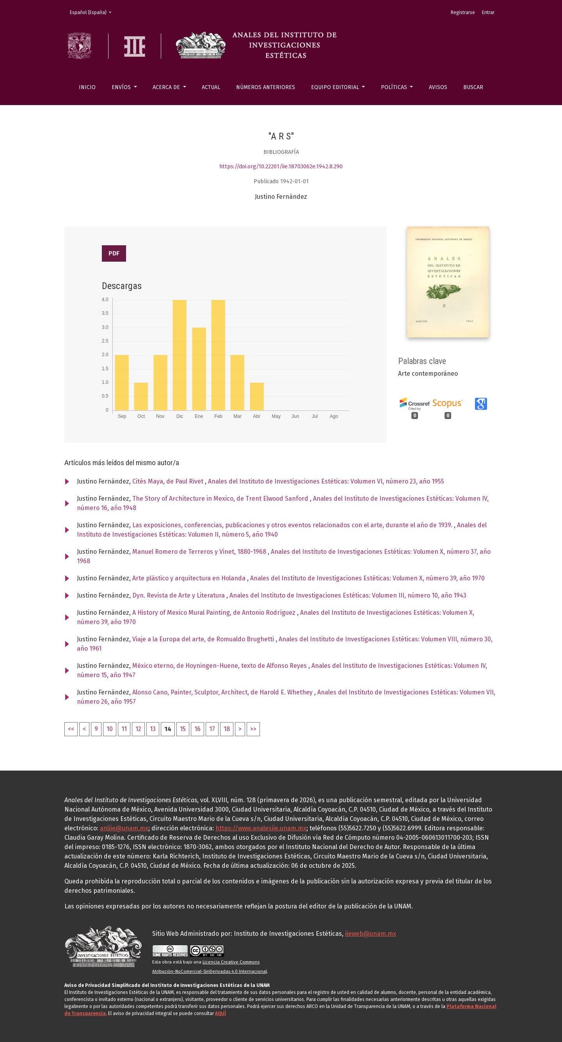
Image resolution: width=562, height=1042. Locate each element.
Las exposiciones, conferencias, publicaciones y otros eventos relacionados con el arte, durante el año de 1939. (293, 525)
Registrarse (463, 12)
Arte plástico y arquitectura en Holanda (189, 578)
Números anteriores (265, 87)
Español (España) (92, 12)
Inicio (87, 87)
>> (253, 729)
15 (183, 729)
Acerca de (167, 87)
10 (110, 729)
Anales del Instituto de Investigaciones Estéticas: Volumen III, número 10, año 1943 (347, 595)
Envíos (122, 87)
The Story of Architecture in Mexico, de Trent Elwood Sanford (221, 498)
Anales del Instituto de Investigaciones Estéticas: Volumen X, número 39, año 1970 (367, 578)
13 (153, 729)
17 (212, 729)
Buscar (473, 87)
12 (138, 729)
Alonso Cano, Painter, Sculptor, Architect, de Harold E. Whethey (223, 692)
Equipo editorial (336, 87)
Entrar (488, 12)
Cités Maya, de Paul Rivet (168, 481)
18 (227, 729)
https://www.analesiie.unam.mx (260, 828)
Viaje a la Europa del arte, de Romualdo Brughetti (204, 639)
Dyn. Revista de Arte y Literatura (179, 595)
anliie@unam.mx (124, 828)
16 (197, 729)
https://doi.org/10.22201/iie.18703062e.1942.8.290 (281, 166)
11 (124, 729)
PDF (113, 253)
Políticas (395, 87)
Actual (211, 87)
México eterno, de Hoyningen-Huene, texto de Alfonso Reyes (220, 665)
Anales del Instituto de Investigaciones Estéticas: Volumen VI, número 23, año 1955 (326, 481)
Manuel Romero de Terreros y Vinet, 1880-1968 (200, 551)
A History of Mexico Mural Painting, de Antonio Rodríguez (214, 612)
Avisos (438, 87)
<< (71, 729)
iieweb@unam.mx (370, 933)
